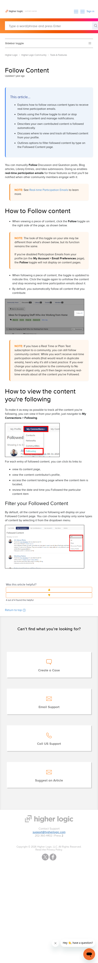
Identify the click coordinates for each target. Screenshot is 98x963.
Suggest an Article (49, 781)
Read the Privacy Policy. (49, 849)
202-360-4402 (43, 835)
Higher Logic (11, 55)
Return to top (15, 610)
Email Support (49, 707)
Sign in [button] (90, 11)
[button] (76, 11)
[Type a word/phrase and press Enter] (51, 25)
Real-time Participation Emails (48, 190)
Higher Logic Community (33, 55)
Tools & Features (58, 55)
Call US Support (49, 744)
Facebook (53, 857)
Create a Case (49, 670)
